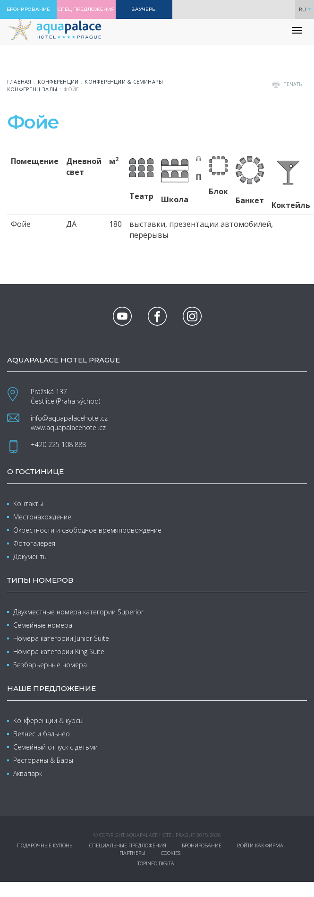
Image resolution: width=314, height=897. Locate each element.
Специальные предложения (127, 845)
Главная (19, 81)
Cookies (170, 852)
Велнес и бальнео (41, 733)
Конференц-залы (32, 89)
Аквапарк (27, 773)
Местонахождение (42, 516)
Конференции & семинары (124, 81)
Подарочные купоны (45, 845)
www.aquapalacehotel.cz (68, 427)
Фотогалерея (34, 543)
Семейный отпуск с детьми (55, 746)
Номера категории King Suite (58, 651)
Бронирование (201, 845)
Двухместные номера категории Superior (78, 611)
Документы (30, 556)
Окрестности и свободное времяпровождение (87, 530)
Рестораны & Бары (43, 760)
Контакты (28, 503)
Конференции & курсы (48, 720)
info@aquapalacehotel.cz (69, 418)
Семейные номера (42, 625)
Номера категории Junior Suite (61, 638)
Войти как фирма (260, 845)
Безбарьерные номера (50, 664)
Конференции (58, 81)
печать (292, 84)
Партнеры (132, 852)
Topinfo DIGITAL (157, 863)
